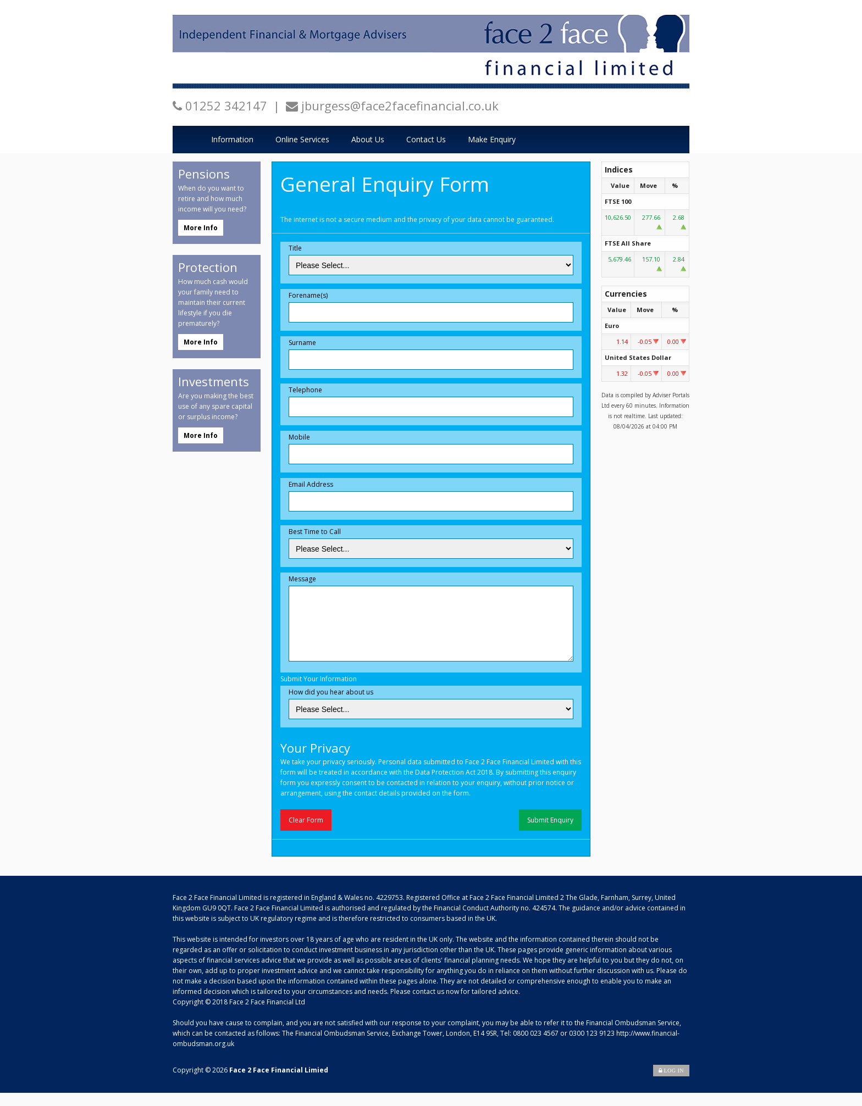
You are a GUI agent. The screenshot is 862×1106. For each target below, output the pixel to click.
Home (186, 139)
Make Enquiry (492, 139)
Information (232, 139)
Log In (671, 1084)
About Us (367, 139)
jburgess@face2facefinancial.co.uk (400, 105)
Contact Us (426, 139)
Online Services (302, 139)
